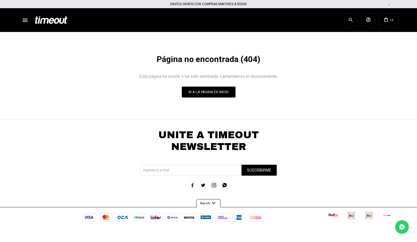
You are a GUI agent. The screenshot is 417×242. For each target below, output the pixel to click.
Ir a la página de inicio (209, 93)
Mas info (208, 204)
